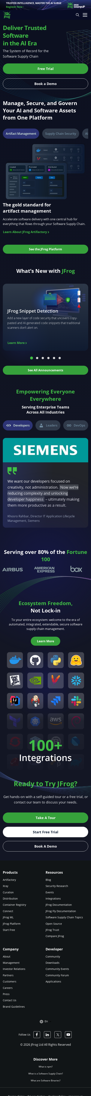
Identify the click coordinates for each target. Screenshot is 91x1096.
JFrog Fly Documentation (61, 911)
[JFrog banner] (45, 5)
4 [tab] (48, 358)
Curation (8, 892)
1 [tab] (31, 358)
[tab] (21, 134)
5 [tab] (54, 358)
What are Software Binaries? (45, 1080)
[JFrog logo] (8, 15)
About (6, 956)
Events (50, 892)
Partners (8, 975)
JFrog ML (8, 917)
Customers (9, 981)
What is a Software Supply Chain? (45, 1073)
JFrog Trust (52, 930)
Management (11, 962)
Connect (8, 911)
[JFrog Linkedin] (47, 1034)
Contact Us (9, 1000)
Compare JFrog (55, 936)
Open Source (54, 923)
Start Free (9, 930)
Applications (53, 981)
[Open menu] (85, 15)
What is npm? (46, 1066)
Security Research (57, 886)
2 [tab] (37, 358)
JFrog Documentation (59, 904)
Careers (8, 988)
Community (53, 956)
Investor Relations (14, 969)
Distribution (10, 898)
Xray (5, 886)
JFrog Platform (11, 923)
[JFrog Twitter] (58, 1034)
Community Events (57, 969)
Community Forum (57, 975)
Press (6, 994)
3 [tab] (43, 358)
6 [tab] (60, 358)
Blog (48, 880)
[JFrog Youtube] (68, 1034)
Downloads (52, 962)
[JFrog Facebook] (37, 1034)
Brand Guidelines (14, 1006)
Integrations (53, 898)
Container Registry (14, 904)
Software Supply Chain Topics (64, 917)
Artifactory (9, 880)
